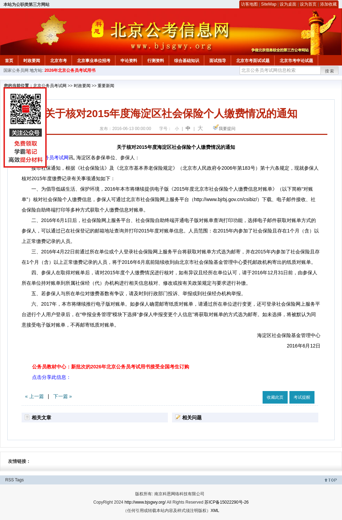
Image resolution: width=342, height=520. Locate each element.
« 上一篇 (34, 396)
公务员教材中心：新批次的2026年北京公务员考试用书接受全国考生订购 (110, 366)
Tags (19, 479)
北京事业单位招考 (93, 60)
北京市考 (58, 60)
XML (215, 510)
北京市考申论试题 (296, 60)
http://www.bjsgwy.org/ (145, 502)
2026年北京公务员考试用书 (70, 70)
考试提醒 (302, 397)
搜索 (330, 71)
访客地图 (249, 4)
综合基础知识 (186, 60)
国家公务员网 (16, 70)
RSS (9, 479)
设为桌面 (288, 4)
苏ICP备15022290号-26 (226, 502)
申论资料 (129, 60)
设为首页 (308, 4)
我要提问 (227, 128)
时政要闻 (31, 60)
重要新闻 (106, 85)
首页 (9, 60)
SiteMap (269, 4)
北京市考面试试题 (253, 60)
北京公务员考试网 (50, 85)
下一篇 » (62, 396)
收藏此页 (275, 397)
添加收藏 (328, 4)
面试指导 (217, 60)
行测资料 (155, 60)
